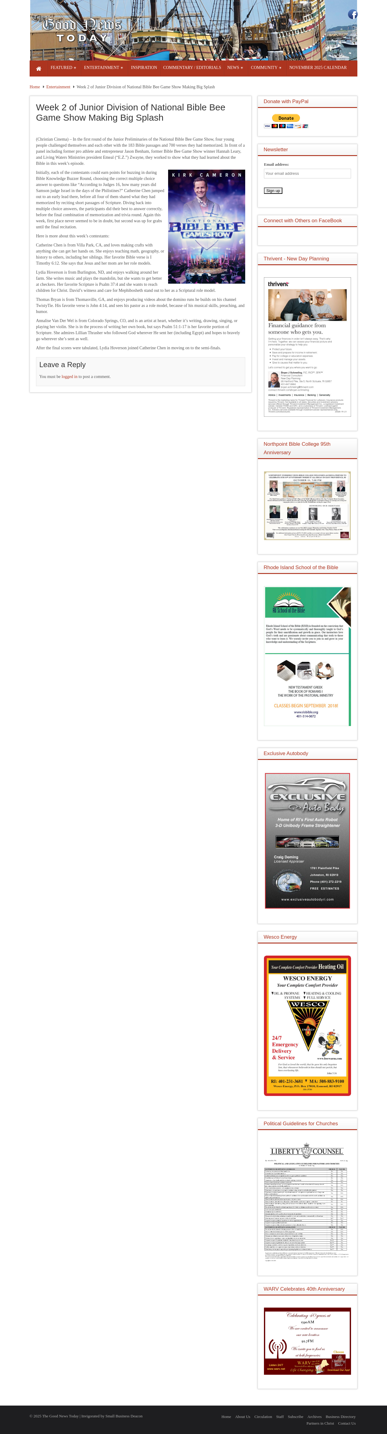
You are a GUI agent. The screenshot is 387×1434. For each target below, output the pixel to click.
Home (35, 87)
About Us (242, 1416)
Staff (280, 1416)
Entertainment (58, 87)
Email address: (276, 164)
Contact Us (347, 1423)
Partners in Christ (320, 1423)
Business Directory (341, 1416)
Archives (314, 1416)
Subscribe (295, 1416)
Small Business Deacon (124, 1416)
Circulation (263, 1416)
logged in (70, 376)
